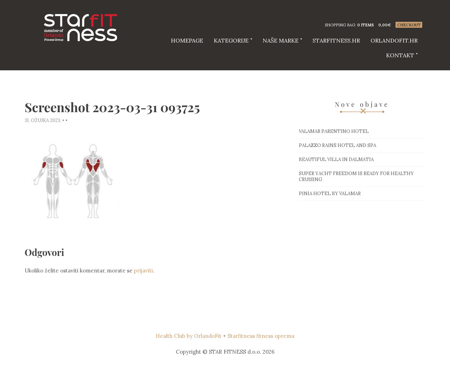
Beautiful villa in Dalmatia (336, 159)
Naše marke (280, 40)
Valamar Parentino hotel (334, 131)
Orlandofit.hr (394, 40)
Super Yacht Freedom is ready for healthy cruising (356, 176)
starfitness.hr (336, 40)
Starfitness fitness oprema (260, 336)
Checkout (408, 24)
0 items (365, 24)
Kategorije (231, 40)
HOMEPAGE (187, 40)
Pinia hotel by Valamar (330, 194)
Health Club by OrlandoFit (188, 336)
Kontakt (400, 55)
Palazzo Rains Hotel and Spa (337, 145)
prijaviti (143, 270)
